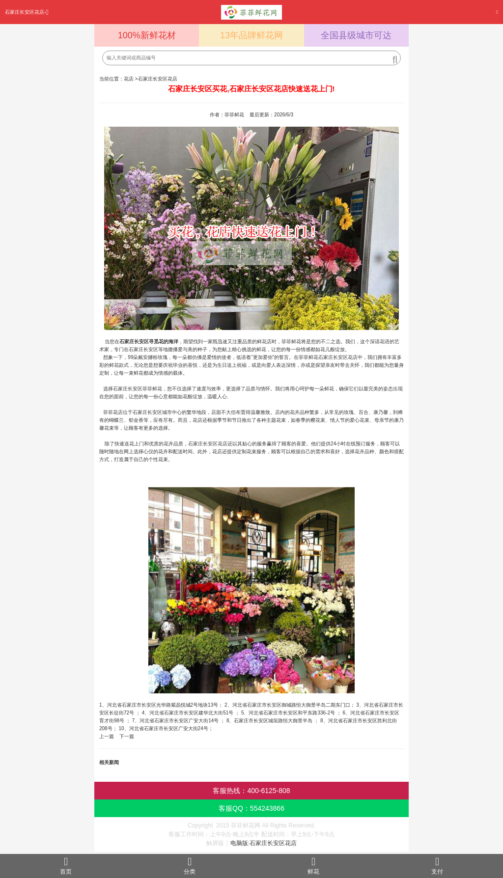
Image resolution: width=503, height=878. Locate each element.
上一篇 (106, 736)
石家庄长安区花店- (27, 12)
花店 (129, 79)
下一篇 (126, 736)
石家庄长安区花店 (157, 79)
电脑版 (239, 843)
